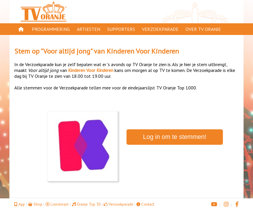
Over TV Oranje (203, 29)
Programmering (51, 29)
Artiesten (88, 29)
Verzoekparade (160, 29)
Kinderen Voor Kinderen (143, 51)
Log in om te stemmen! (175, 136)
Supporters (121, 29)
